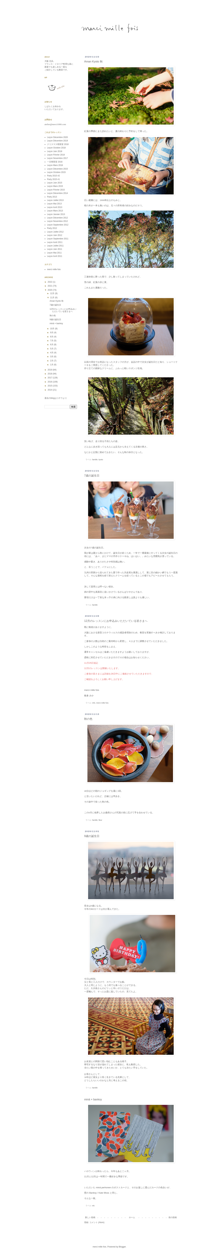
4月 (52, 352)
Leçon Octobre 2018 (56, 148)
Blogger (122, 1247)
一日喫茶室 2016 (54, 162)
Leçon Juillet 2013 (55, 200)
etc (93, 1206)
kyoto (101, 459)
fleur (100, 820)
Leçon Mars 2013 (55, 211)
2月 (52, 360)
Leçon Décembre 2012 (57, 218)
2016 (50, 382)
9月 (52, 332)
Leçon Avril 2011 (54, 256)
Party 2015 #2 (53, 176)
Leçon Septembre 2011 (57, 238)
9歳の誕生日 (91, 836)
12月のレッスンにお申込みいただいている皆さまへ (115, 620)
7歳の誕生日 (91, 475)
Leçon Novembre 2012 (57, 221)
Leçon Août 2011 (54, 242)
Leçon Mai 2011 (54, 253)
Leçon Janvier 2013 (56, 214)
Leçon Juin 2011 (54, 249)
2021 (50, 286)
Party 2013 (52, 197)
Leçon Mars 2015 (55, 186)
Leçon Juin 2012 (54, 235)
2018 (50, 374)
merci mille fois (102, 703)
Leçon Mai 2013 (54, 203)
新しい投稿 (90, 1217)
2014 (50, 390)
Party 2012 (52, 228)
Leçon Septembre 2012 (57, 225)
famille (95, 459)
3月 (52, 356)
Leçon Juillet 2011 (55, 246)
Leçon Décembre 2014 (57, 193)
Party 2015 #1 (53, 179)
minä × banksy (93, 1099)
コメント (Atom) (96, 1222)
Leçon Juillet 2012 (55, 232)
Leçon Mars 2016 (55, 165)
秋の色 (88, 718)
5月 (52, 348)
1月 (52, 364)
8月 (52, 336)
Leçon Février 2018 (56, 155)
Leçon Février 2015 (56, 190)
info (93, 703)
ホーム (132, 1217)
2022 (50, 282)
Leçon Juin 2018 (54, 151)
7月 (52, 340)
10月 (52, 328)
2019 (50, 370)
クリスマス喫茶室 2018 (58, 144)
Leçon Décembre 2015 (57, 169)
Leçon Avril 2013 (54, 207)
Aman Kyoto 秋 (93, 61)
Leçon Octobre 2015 (56, 172)
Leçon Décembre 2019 (57, 141)
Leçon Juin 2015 (54, 183)
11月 (52, 297)
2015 (50, 386)
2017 (50, 377)
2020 (50, 290)
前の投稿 (173, 1217)
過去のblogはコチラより (55, 398)
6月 (52, 344)
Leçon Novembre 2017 (57, 158)
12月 (52, 293)
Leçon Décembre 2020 (57, 137)
